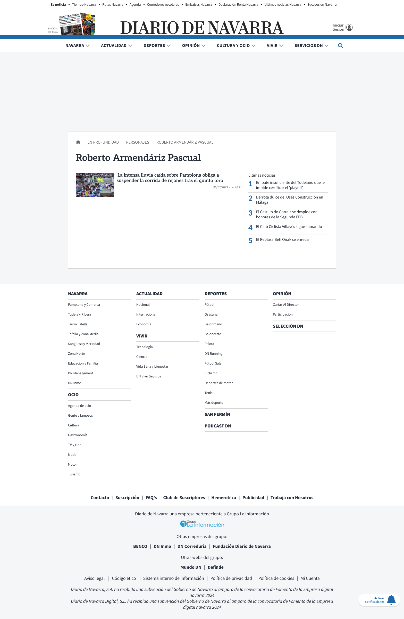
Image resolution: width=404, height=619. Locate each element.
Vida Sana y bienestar (152, 366)
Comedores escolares (163, 4)
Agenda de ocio (79, 405)
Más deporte (214, 402)
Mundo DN (190, 567)
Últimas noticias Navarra (282, 4)
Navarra (74, 45)
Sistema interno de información (173, 578)
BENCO (140, 546)
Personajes (138, 142)
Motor (72, 464)
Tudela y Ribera (79, 314)
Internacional (146, 314)
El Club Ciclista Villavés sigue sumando (289, 226)
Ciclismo (211, 373)
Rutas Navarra (112, 4)
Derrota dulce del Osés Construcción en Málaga (289, 200)
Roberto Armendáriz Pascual (184, 142)
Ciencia (141, 356)
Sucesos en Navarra (322, 4)
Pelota (209, 343)
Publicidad (253, 497)
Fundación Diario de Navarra (242, 546)
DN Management (80, 373)
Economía (143, 324)
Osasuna (211, 314)
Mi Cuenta (310, 578)
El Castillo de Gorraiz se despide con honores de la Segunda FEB (287, 214)
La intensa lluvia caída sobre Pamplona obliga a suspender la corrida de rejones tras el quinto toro (170, 178)
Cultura (73, 425)
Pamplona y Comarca (84, 304)
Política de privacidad (231, 578)
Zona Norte (76, 353)
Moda (72, 454)
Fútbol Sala (213, 363)
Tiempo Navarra (84, 4)
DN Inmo (74, 383)
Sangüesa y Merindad (84, 343)
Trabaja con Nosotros (292, 497)
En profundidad (103, 142)
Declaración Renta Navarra (238, 4)
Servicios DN (308, 45)
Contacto (100, 497)
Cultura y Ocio (233, 45)
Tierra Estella (78, 324)
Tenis (209, 392)
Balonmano (213, 324)
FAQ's (151, 497)
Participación (283, 314)
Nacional (143, 304)
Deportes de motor (219, 383)
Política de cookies (276, 578)
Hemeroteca (223, 497)
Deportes (154, 45)
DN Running (214, 353)
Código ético (124, 578)
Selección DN (288, 326)
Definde (216, 567)
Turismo (74, 474)
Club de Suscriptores (184, 497)
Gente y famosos (80, 415)
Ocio (73, 395)
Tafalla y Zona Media (83, 334)
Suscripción (127, 497)
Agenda (135, 4)
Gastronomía (78, 435)
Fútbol (209, 304)
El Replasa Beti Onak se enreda (282, 239)
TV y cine (74, 444)
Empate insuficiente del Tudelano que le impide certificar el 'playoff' (290, 185)
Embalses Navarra (198, 4)
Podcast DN (218, 426)
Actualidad (114, 45)
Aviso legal (95, 578)
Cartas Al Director (286, 304)
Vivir (272, 45)
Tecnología (144, 346)
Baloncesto (213, 334)
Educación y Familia (83, 363)
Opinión (191, 45)
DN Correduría (192, 546)
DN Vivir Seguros (148, 376)
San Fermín (218, 414)
